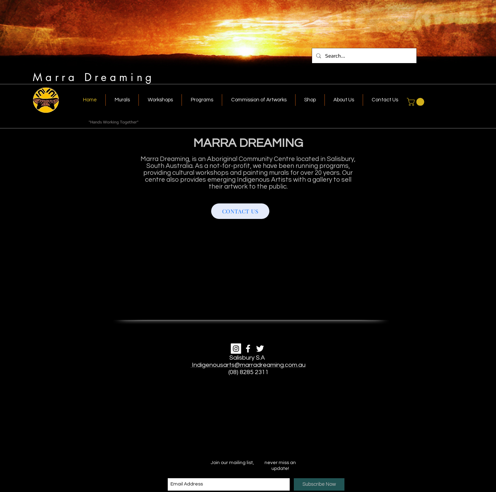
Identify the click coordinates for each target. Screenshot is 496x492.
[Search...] (363, 55)
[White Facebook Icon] (248, 348)
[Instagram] (236, 348)
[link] (416, 102)
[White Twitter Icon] (260, 348)
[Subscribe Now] (319, 484)
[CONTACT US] (240, 211)
